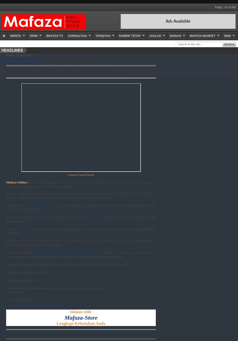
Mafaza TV (54, 36)
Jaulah (155, 36)
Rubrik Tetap (130, 36)
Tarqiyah (102, 36)
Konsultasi (77, 36)
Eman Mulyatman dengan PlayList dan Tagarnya (66, 252)
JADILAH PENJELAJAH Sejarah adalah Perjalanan (39, 304)
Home (10, 61)
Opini (34, 36)
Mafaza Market (202, 36)
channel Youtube (39, 205)
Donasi (175, 36)
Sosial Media (26, 61)
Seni (227, 36)
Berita (15, 36)
